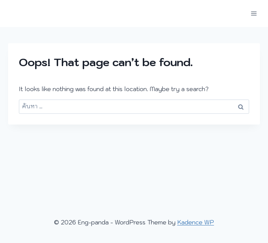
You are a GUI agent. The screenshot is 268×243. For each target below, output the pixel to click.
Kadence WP (195, 222)
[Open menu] (253, 13)
